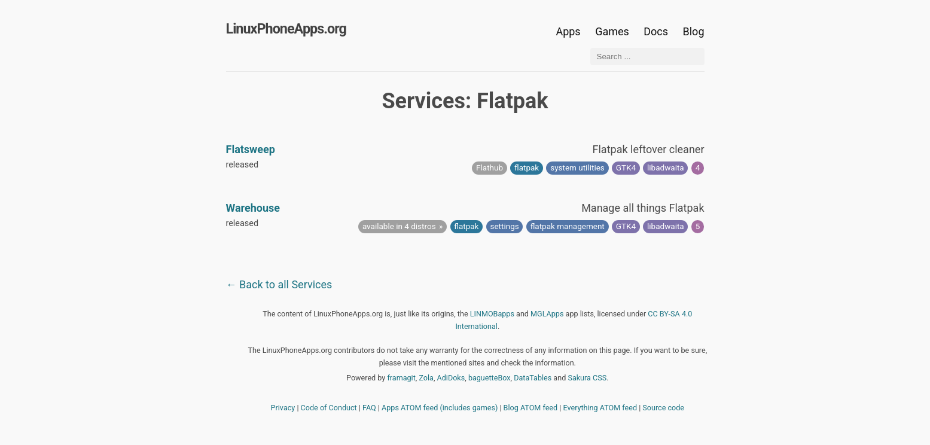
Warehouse (253, 208)
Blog (694, 31)
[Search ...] (647, 56)
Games (612, 31)
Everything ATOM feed (600, 407)
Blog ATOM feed (531, 407)
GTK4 (626, 167)
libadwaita (665, 167)
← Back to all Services (279, 284)
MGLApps (546, 313)
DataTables (532, 377)
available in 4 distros (399, 226)
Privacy (283, 407)
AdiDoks (451, 377)
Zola (426, 377)
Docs (657, 31)
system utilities (577, 167)
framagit (401, 377)
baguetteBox (489, 377)
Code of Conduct (329, 407)
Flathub (489, 167)
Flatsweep (250, 149)
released (242, 165)
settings (504, 226)
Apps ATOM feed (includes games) (440, 407)
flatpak (526, 167)
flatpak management (567, 226)
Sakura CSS (587, 377)
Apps (568, 31)
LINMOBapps (492, 313)
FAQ (369, 407)
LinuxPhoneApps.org (286, 28)
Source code (663, 407)
